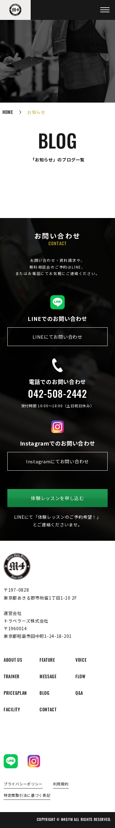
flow (80, 677)
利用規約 (61, 784)
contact (48, 710)
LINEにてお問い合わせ (57, 336)
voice (81, 660)
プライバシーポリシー (23, 784)
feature (47, 660)
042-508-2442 (57, 395)
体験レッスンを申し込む (57, 498)
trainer (12, 677)
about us (13, 660)
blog (45, 693)
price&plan (15, 693)
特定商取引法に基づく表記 (27, 795)
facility (12, 710)
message (48, 677)
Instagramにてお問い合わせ (57, 461)
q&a (79, 693)
